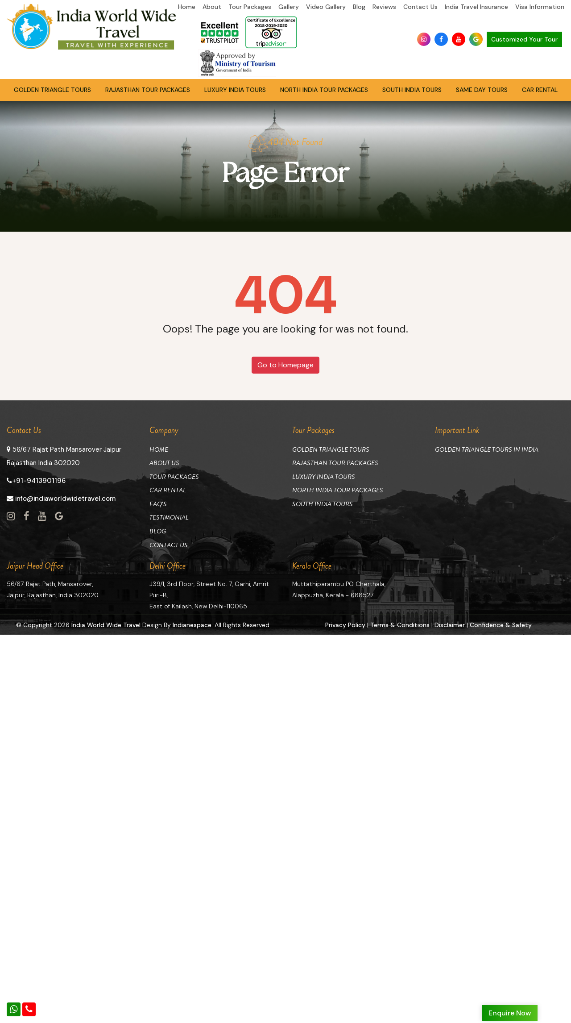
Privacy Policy (345, 623)
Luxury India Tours (235, 90)
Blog (359, 7)
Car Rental (540, 90)
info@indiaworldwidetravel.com (61, 498)
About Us (164, 463)
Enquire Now (509, 1013)
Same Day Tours (482, 90)
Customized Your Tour (524, 39)
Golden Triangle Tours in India (486, 449)
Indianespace (192, 623)
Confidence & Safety (501, 623)
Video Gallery (326, 7)
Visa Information (539, 7)
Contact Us (420, 7)
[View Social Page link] (11, 516)
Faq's (158, 503)
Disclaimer (449, 623)
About (212, 7)
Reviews (384, 7)
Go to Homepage (285, 365)
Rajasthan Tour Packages (147, 90)
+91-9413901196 (36, 480)
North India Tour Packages (324, 90)
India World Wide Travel (106, 623)
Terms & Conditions (400, 623)
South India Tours (412, 90)
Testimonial (169, 516)
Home (186, 7)
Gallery (288, 7)
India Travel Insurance (476, 7)
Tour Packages (249, 7)
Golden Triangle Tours (52, 90)
